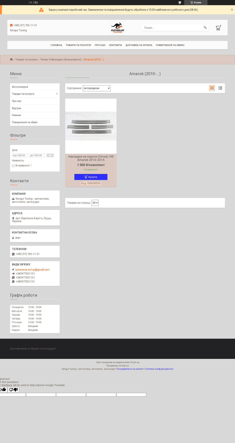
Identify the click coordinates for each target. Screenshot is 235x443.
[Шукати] (205, 28)
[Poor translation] (13, 390)
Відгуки (16, 108)
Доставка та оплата (139, 45)
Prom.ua (135, 362)
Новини (16, 115)
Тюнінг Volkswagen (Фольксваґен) (60, 59)
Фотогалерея (20, 86)
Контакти (115, 45)
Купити (92, 177)
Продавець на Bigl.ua (117, 365)
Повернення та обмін (170, 45)
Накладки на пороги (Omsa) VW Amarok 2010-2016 (91, 158)
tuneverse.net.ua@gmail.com (32, 269)
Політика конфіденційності (159, 369)
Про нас (100, 45)
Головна (56, 45)
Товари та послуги (78, 45)
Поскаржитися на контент (130, 369)
